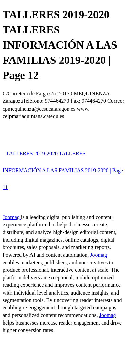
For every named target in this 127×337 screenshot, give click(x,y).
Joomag (12, 217)
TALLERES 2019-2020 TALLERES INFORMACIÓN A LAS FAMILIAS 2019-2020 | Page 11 (63, 170)
